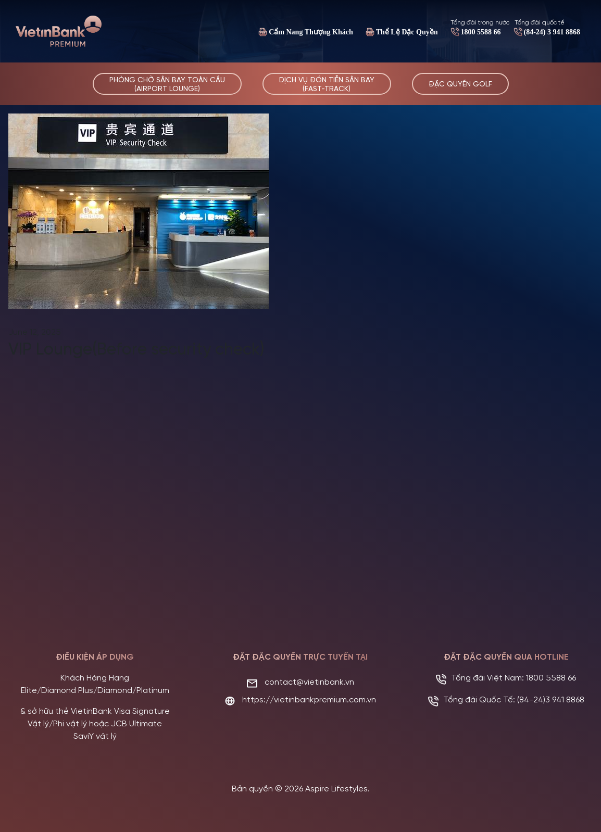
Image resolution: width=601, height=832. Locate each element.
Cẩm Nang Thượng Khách (311, 32)
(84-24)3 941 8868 (550, 699)
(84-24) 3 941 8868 (552, 32)
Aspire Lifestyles (336, 788)
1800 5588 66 (481, 32)
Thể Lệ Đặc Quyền (407, 32)
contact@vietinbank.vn (309, 681)
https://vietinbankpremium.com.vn (309, 699)
